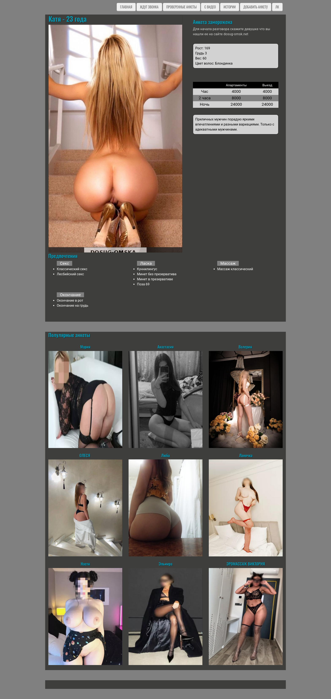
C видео (210, 6)
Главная (126, 6)
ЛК (277, 6)
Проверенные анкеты (181, 6)
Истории (230, 6)
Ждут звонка (149, 6)
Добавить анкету (255, 6)
